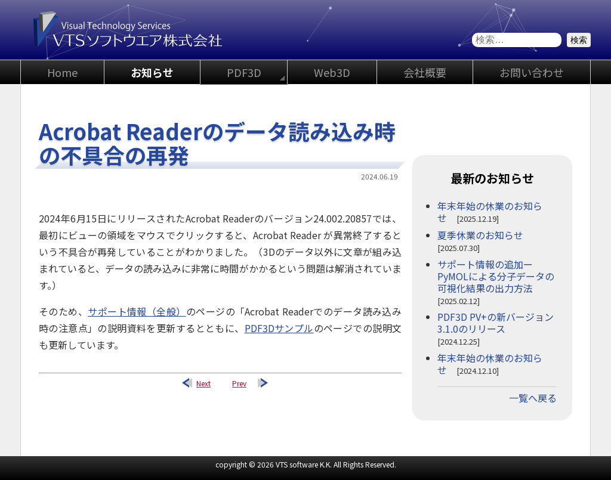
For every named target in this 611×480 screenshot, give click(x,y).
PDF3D (244, 72)
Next (203, 383)
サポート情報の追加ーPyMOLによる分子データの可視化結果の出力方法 (495, 276)
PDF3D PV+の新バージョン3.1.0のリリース (495, 322)
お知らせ (152, 72)
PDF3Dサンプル (279, 328)
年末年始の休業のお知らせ (489, 212)
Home (62, 72)
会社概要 (424, 72)
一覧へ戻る (533, 398)
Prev (239, 383)
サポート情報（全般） (137, 311)
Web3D (332, 72)
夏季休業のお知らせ (480, 235)
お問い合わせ (531, 72)
